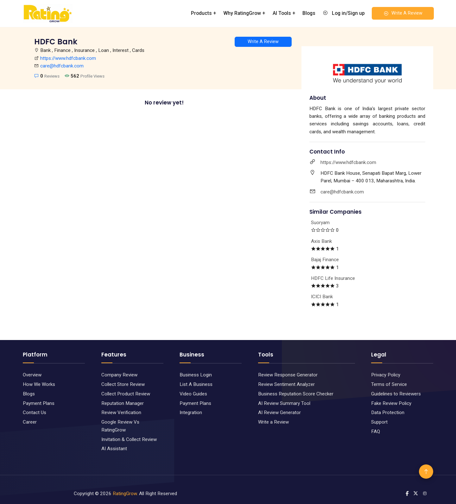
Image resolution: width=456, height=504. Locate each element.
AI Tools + (284, 13)
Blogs (308, 13)
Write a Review (273, 422)
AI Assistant (114, 448)
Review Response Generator (288, 375)
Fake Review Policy (391, 403)
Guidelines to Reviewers (396, 394)
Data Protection (387, 412)
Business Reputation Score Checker (295, 394)
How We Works (39, 384)
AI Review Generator (279, 412)
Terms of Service (389, 384)
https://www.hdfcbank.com (68, 58)
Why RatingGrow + (244, 13)
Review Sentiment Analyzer (286, 384)
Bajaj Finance (325, 259)
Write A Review (402, 13)
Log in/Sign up (343, 13)
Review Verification (121, 412)
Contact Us (34, 412)
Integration (191, 412)
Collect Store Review (123, 384)
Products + (203, 13)
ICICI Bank (322, 296)
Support (379, 422)
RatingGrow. (125, 493)
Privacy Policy (385, 375)
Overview (32, 375)
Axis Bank (321, 241)
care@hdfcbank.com (62, 66)
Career (30, 422)
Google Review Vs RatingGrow (120, 425)
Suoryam (320, 222)
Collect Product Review (125, 394)
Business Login (196, 375)
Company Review (119, 375)
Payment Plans (38, 403)
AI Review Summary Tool (284, 403)
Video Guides (193, 394)
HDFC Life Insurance (333, 278)
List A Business (196, 384)
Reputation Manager (122, 403)
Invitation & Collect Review (129, 439)
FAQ (375, 431)
